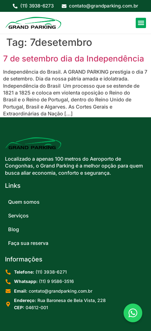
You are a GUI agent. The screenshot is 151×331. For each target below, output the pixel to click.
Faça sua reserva (28, 243)
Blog (13, 229)
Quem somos (24, 202)
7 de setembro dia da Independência (73, 58)
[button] (141, 23)
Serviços (18, 215)
